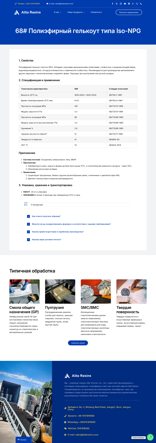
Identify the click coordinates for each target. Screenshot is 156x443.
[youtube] (125, 4)
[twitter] (117, 4)
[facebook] (112, 4)
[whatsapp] (133, 4)
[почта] (137, 4)
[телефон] (141, 4)
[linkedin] (129, 4)
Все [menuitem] (26, 205)
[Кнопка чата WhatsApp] (150, 437)
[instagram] (121, 4)
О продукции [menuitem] (37, 205)
